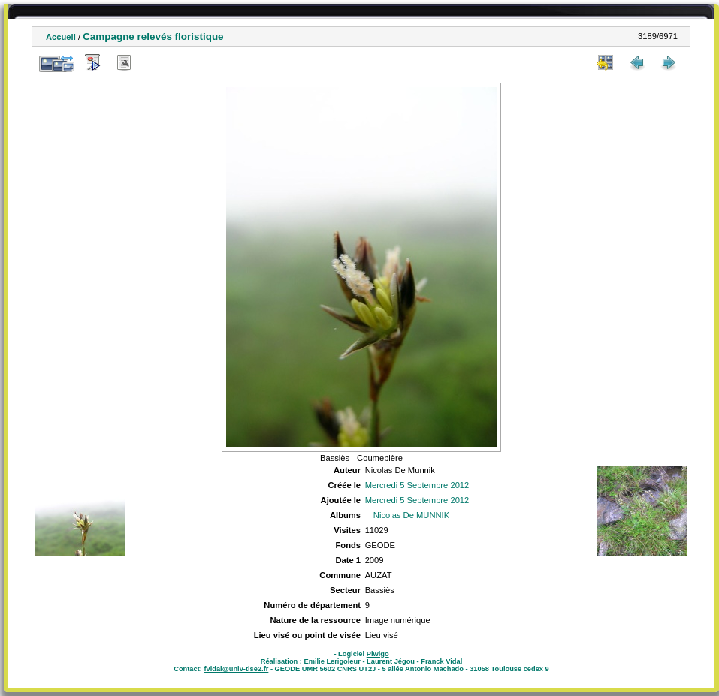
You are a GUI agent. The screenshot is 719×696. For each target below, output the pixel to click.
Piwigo (378, 654)
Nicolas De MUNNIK (411, 515)
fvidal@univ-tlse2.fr (236, 669)
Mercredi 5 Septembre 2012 (417, 485)
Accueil (61, 36)
